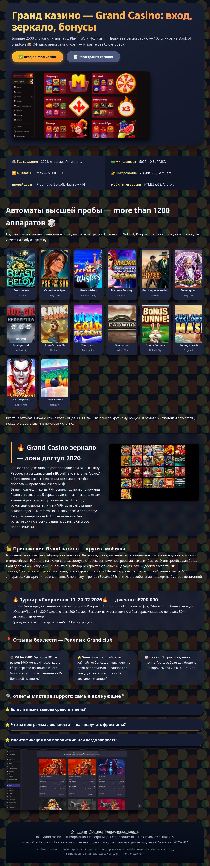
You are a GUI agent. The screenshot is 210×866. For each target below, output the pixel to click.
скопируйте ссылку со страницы (30, 571)
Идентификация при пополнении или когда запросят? (64, 739)
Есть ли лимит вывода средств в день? (48, 709)
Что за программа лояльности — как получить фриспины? (68, 724)
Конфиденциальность (122, 831)
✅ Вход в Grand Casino (37, 57)
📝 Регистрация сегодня (93, 57)
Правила (96, 831)
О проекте (79, 831)
